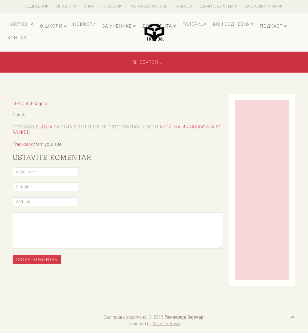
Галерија (195, 24)
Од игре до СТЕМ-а (218, 6)
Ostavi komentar (37, 259)
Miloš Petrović (167, 323)
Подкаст (271, 26)
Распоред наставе (148, 6)
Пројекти (66, 6)
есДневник (37, 6)
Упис (89, 6)
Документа (157, 26)
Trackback (23, 144)
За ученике (117, 26)
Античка (170, 126)
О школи (51, 26)
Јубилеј (183, 6)
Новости (84, 24)
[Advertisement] (262, 190)
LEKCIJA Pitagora (30, 103)
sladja (44, 126)
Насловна (21, 24)
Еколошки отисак (263, 6)
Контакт (18, 37)
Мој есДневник (233, 24)
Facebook (112, 6)
